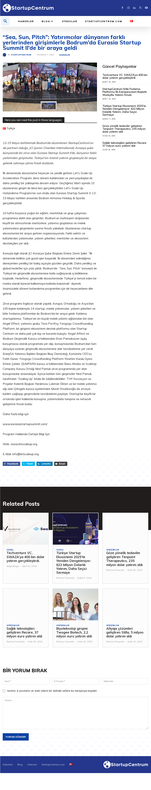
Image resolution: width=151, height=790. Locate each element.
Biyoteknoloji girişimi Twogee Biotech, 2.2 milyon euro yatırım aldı (74, 632)
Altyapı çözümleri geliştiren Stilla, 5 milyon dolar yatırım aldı (124, 632)
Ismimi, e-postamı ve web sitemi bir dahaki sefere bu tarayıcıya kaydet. (52, 690)
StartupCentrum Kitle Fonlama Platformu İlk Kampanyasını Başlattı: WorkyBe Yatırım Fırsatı (124, 92)
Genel (10, 550)
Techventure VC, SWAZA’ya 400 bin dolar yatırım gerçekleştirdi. (125, 76)
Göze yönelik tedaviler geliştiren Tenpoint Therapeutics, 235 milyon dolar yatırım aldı (124, 129)
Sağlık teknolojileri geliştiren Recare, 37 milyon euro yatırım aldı (124, 144)
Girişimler (112, 550)
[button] (5, 21)
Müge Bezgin (13, 566)
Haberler (64, 55)
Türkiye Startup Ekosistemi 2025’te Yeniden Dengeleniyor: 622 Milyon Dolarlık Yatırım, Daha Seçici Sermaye (124, 110)
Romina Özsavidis (65, 578)
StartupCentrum (21, 55)
